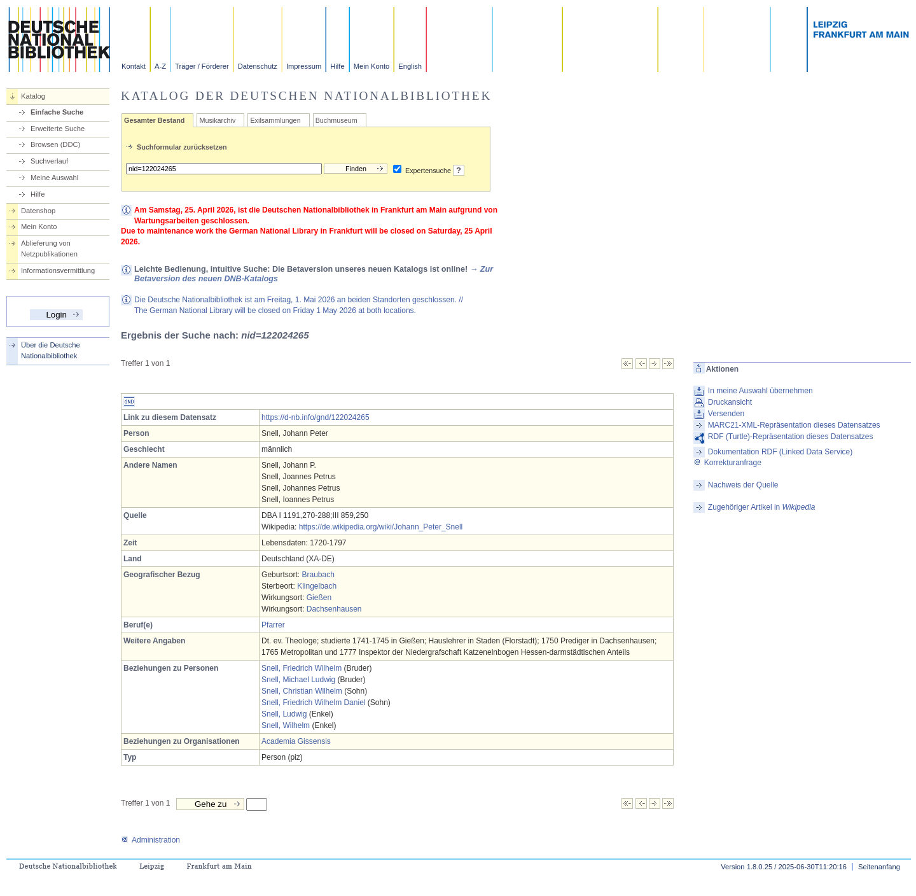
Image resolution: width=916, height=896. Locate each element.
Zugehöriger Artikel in (761, 507)
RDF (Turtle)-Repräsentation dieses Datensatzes (790, 436)
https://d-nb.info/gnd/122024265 (315, 417)
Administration (150, 840)
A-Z (160, 66)
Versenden (726, 413)
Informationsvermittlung (58, 270)
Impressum (303, 66)
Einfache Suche (57, 112)
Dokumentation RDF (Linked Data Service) (780, 451)
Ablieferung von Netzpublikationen (49, 248)
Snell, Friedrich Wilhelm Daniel (313, 702)
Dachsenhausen (334, 609)
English (410, 66)
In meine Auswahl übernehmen (760, 390)
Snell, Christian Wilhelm (301, 691)
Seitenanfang (879, 867)
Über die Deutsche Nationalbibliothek (50, 350)
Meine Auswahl (54, 177)
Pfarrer (273, 624)
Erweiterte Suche (58, 128)
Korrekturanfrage (727, 462)
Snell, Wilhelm (285, 725)
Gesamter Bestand (154, 120)
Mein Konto (372, 66)
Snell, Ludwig (284, 714)
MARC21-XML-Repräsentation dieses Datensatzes (794, 425)
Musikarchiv (217, 120)
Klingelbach (317, 586)
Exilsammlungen (275, 120)
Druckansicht (730, 402)
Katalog (33, 96)
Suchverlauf (49, 161)
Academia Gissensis (296, 741)
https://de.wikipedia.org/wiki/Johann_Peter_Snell (380, 526)
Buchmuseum (336, 120)
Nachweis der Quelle (743, 484)
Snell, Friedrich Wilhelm (301, 668)
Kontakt (133, 66)
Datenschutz (257, 66)
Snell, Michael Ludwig (298, 679)
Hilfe (337, 66)
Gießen (319, 597)
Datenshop (38, 210)
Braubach (318, 574)
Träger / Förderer (202, 66)
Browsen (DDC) (55, 144)
